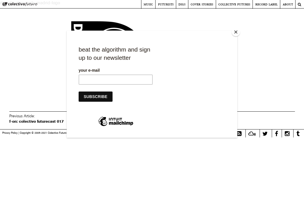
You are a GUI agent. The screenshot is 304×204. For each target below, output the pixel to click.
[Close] (236, 32)
